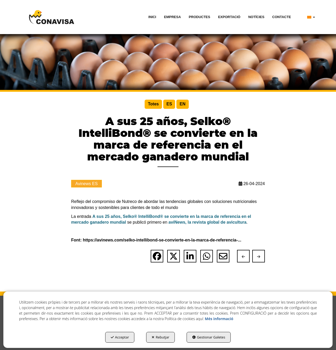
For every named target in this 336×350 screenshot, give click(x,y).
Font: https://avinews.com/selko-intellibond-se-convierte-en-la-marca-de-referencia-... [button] (156, 240)
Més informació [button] (219, 318)
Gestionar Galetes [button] (208, 337)
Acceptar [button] (120, 337)
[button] (52, 17)
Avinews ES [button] (86, 183)
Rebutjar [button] (160, 337)
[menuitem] (152, 17)
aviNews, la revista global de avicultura (207, 222)
